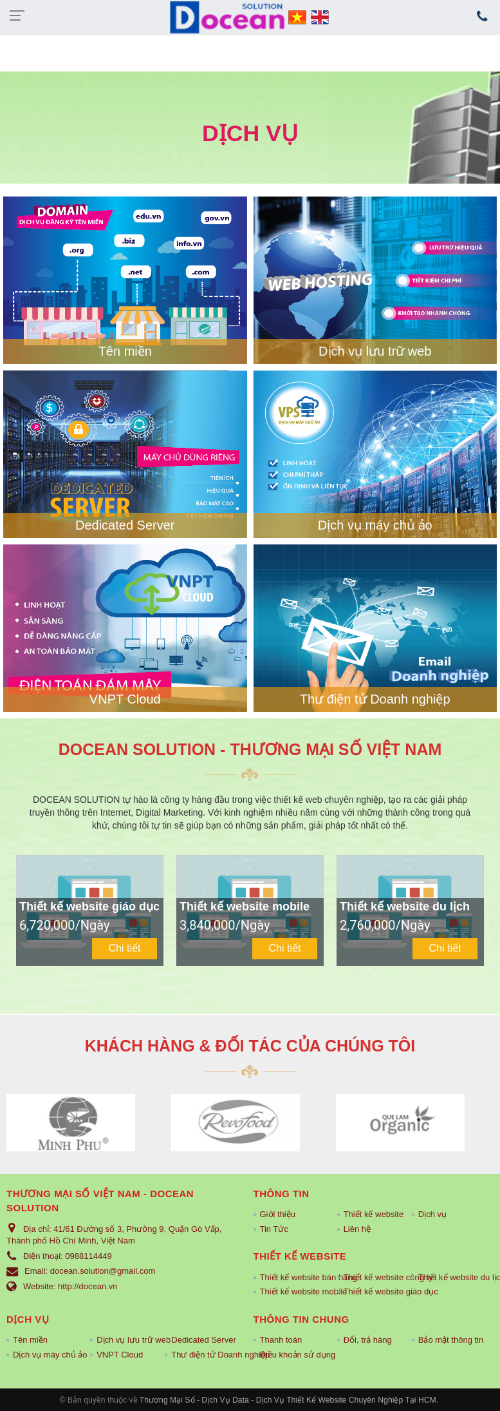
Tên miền (125, 351)
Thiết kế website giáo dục (374, 1291)
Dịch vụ (432, 1214)
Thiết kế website (373, 1214)
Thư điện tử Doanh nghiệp (375, 699)
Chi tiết (125, 948)
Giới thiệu (277, 1214)
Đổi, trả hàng (368, 1340)
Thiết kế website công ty (374, 1277)
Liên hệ (357, 1229)
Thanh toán (281, 1340)
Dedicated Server (125, 525)
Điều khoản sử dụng (295, 1354)
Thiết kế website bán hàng (295, 1277)
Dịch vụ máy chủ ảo (375, 525)
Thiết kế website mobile (295, 1291)
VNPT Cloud (125, 699)
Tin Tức (274, 1229)
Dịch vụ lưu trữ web (375, 351)
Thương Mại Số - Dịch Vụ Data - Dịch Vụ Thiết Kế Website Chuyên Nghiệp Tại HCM (288, 1400)
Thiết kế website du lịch (453, 1277)
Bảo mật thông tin (450, 1340)
